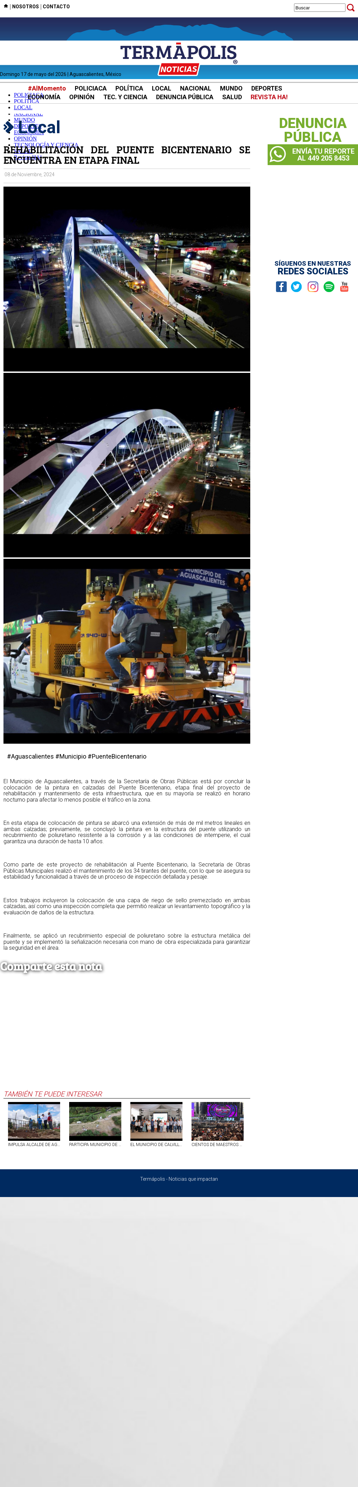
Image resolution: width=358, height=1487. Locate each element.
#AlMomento (47, 88)
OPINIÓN (82, 97)
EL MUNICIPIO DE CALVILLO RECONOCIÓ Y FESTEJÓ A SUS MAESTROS (156, 1144)
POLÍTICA (129, 88)
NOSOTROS (25, 6)
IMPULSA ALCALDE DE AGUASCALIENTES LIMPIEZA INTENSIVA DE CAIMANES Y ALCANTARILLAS (34, 1144)
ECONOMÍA (44, 97)
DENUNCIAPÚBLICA (313, 130)
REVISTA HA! (269, 97)
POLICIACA (91, 88)
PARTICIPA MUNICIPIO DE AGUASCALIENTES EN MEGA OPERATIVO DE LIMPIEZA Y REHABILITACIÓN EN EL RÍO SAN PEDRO (95, 1144)
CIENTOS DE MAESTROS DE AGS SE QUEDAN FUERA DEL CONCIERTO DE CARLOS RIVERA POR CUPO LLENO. (218, 1144)
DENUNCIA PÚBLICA (184, 97)
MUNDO (231, 88)
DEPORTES (266, 88)
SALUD (232, 97)
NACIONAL (195, 88)
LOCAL (161, 88)
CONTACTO (56, 6)
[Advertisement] (123, 1037)
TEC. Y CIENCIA (125, 97)
